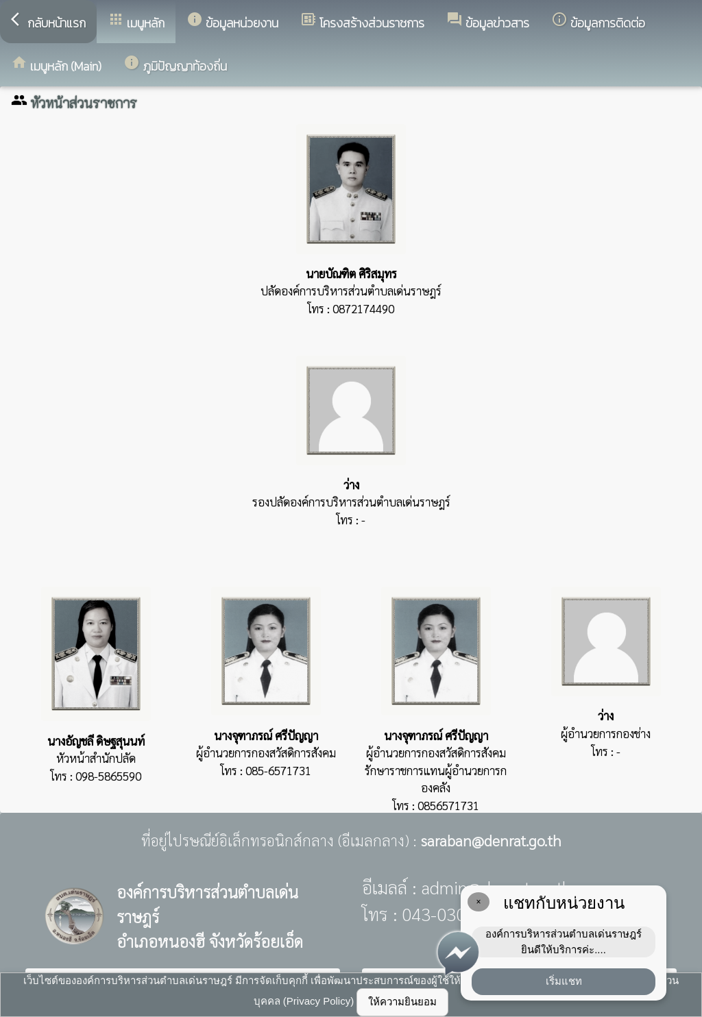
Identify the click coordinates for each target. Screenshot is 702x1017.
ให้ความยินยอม (402, 1001)
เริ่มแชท (564, 981)
